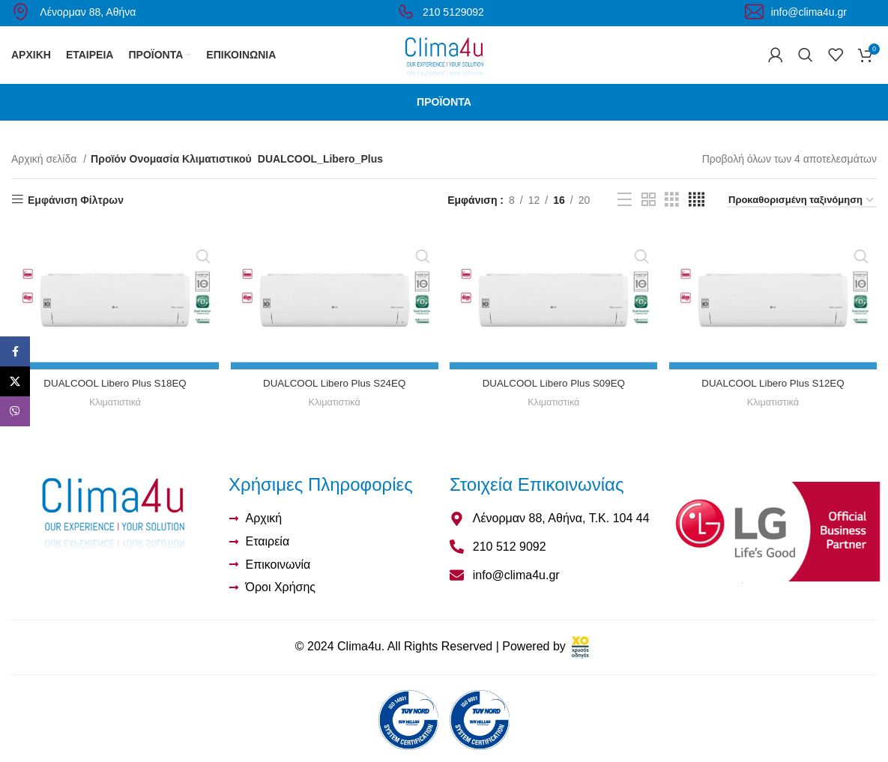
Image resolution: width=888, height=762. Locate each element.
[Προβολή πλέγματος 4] (696, 217)
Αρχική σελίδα (45, 176)
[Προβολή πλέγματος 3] (672, 217)
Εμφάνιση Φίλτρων (76, 217)
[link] (581, 663)
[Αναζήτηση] (806, 64)
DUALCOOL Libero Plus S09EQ (554, 399)
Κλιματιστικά (114, 417)
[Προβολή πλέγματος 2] (648, 217)
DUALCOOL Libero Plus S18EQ (113, 399)
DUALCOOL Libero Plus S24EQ (333, 399)
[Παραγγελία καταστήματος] (802, 218)
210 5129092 (440, 12)
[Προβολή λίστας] (624, 217)
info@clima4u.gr (796, 12)
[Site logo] (444, 63)
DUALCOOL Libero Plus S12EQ (773, 399)
